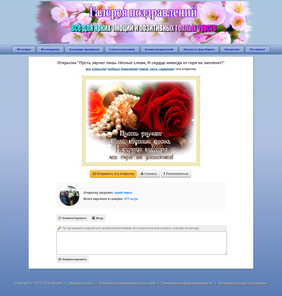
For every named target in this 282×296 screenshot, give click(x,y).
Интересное (231, 49)
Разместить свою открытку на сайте (127, 283)
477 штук (131, 199)
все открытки (96, 69)
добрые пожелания (123, 69)
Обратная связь (81, 283)
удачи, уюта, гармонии (156, 69)
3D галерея (24, 49)
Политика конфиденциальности (187, 283)
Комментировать (72, 259)
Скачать (149, 173)
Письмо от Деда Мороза (199, 49)
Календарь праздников (84, 49)
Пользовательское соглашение (243, 283)
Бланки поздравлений (159, 49)
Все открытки (50, 49)
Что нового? (257, 49)
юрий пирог (123, 192)
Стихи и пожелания (122, 49)
